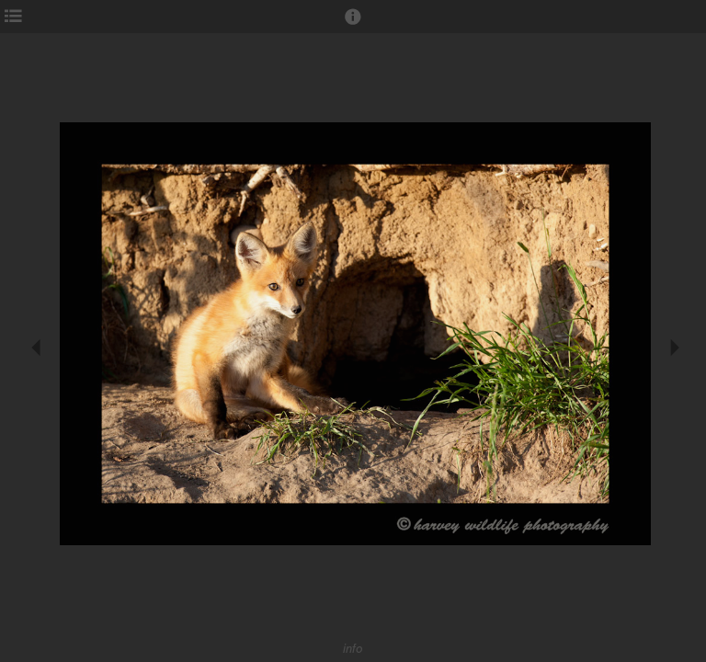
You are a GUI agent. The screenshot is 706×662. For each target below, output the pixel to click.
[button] (353, 24)
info (353, 648)
